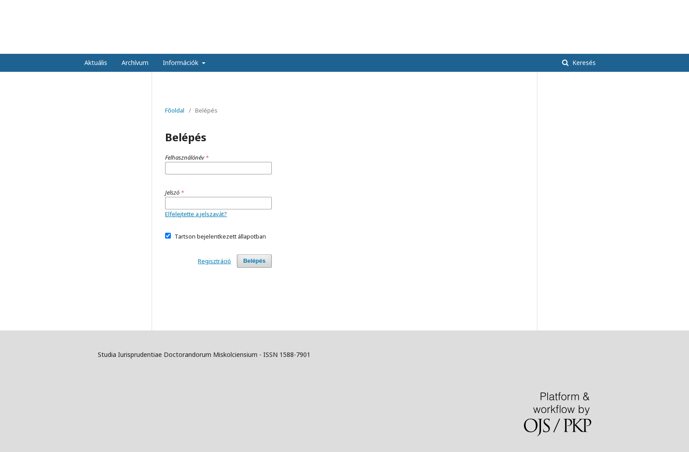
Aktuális (95, 62)
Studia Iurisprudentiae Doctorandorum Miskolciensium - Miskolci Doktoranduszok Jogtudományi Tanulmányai (344, 40)
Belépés (254, 260)
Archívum (135, 62)
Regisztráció (538, 7)
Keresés (583, 62)
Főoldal (174, 110)
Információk (181, 62)
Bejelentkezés (585, 7)
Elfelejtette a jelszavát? (196, 214)
